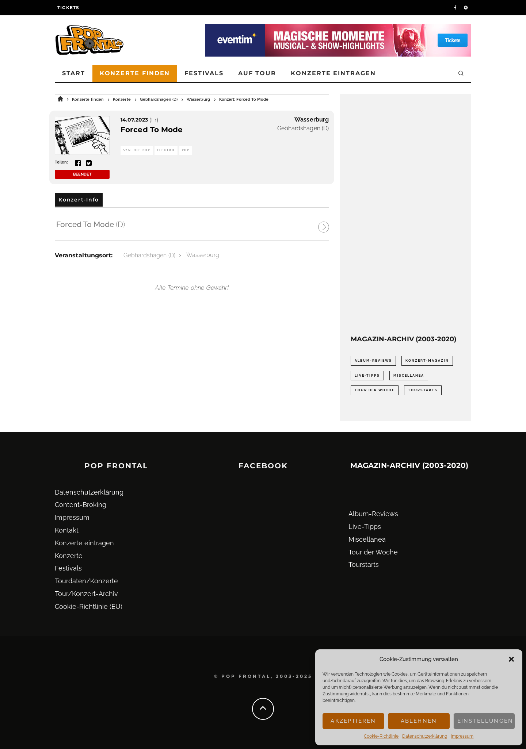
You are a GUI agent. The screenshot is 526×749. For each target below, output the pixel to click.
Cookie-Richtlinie (381, 736)
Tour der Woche (373, 552)
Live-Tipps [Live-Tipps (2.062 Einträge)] (367, 375)
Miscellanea (367, 539)
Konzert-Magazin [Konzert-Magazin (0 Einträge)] (427, 360)
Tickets (68, 7)
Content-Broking (80, 504)
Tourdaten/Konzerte (86, 581)
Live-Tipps (364, 526)
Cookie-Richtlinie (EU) (88, 606)
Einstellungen (485, 721)
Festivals (203, 73)
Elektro (166, 150)
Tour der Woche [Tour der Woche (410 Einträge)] (374, 390)
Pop (186, 150)
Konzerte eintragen (333, 73)
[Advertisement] (405, 214)
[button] (511, 659)
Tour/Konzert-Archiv (86, 594)
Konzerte (69, 556)
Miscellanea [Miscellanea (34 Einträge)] (408, 375)
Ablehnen (419, 721)
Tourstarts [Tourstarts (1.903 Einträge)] (423, 390)
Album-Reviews (373, 514)
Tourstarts (363, 564)
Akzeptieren (353, 721)
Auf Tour (257, 73)
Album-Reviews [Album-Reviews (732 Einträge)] (373, 360)
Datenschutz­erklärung (424, 736)
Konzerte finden (135, 73)
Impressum (462, 736)
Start (73, 73)
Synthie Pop (136, 150)
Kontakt (67, 530)
